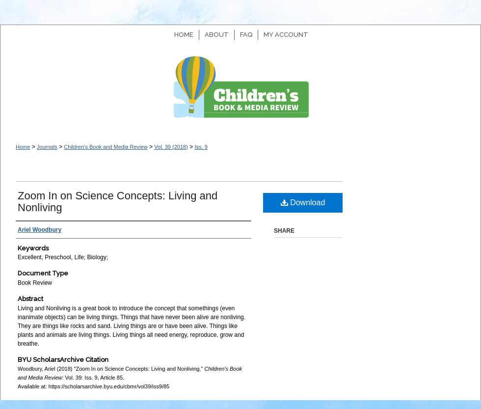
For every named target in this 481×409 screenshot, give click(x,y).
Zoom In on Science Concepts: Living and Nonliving (117, 202)
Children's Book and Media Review (240, 92)
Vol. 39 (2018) (171, 147)
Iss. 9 (200, 147)
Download (303, 202)
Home (23, 147)
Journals (47, 147)
